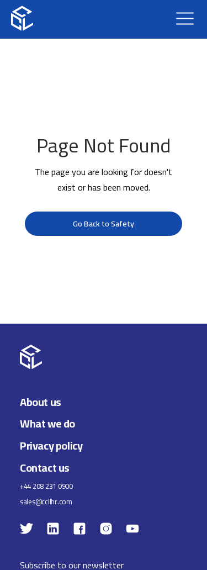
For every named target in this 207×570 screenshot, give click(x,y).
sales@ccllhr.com (46, 501)
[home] (22, 18)
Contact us (45, 467)
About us (40, 402)
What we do (47, 423)
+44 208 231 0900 (46, 486)
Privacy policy (51, 445)
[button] (185, 18)
